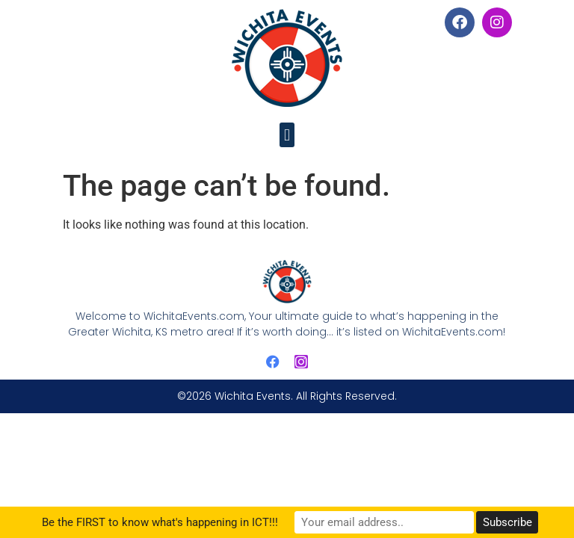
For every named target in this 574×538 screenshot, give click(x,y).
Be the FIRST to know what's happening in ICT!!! (160, 522)
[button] (287, 135)
